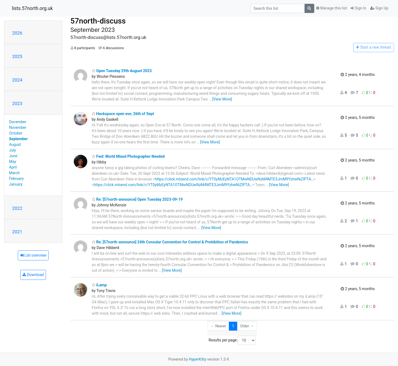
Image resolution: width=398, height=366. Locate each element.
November (17, 127)
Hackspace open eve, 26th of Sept (123, 114)
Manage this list (331, 8)
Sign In (358, 8)
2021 (17, 231)
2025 (17, 56)
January (16, 184)
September (18, 139)
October (15, 133)
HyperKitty (197, 359)
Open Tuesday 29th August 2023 (122, 71)
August (15, 144)
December (17, 122)
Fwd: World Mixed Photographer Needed (128, 156)
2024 (17, 80)
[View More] (222, 99)
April (13, 167)
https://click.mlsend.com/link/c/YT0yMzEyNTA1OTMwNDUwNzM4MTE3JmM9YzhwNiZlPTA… (234, 179)
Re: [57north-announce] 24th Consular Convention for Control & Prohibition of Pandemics (170, 242)
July (12, 150)
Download (33, 275)
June (13, 156)
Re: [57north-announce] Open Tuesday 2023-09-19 (137, 199)
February (16, 178)
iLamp (99, 285)
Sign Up (379, 8)
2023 (17, 103)
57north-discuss (98, 20)
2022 (17, 208)
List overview (33, 255)
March (14, 173)
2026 (17, 33)
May (12, 161)
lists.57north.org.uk (32, 8)
